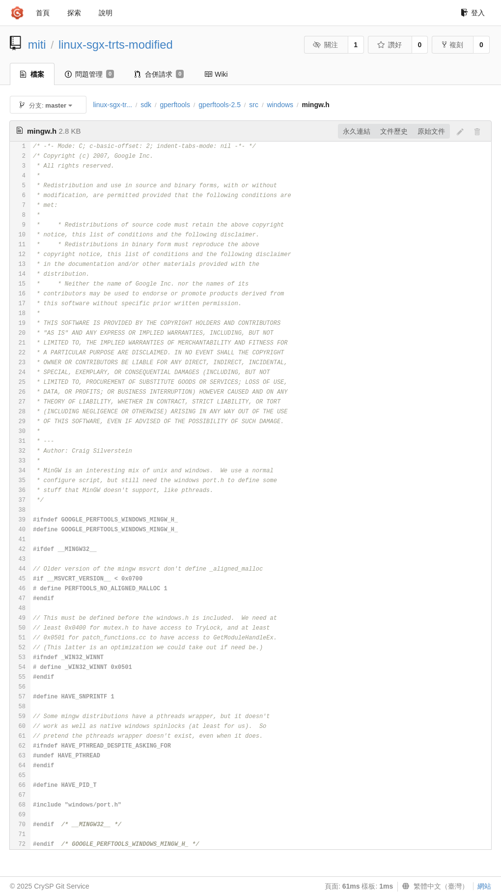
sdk (145, 105)
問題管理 (89, 74)
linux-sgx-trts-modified (115, 44)
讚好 (389, 45)
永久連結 (356, 131)
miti (37, 44)
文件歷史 (394, 131)
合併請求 (159, 74)
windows (280, 105)
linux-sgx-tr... (112, 104)
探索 (74, 13)
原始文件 (431, 131)
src (253, 105)
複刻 (452, 45)
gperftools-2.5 (219, 105)
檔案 (32, 74)
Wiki (215, 74)
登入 (473, 13)
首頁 (43, 13)
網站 (484, 886)
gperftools (175, 105)
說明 (105, 13)
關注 (325, 45)
